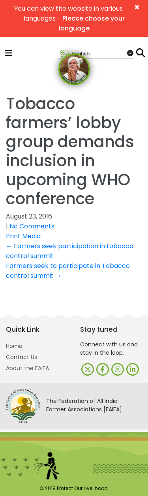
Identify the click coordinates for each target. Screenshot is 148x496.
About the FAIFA (27, 368)
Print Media (23, 236)
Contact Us (21, 357)
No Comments (31, 226)
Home (14, 346)
